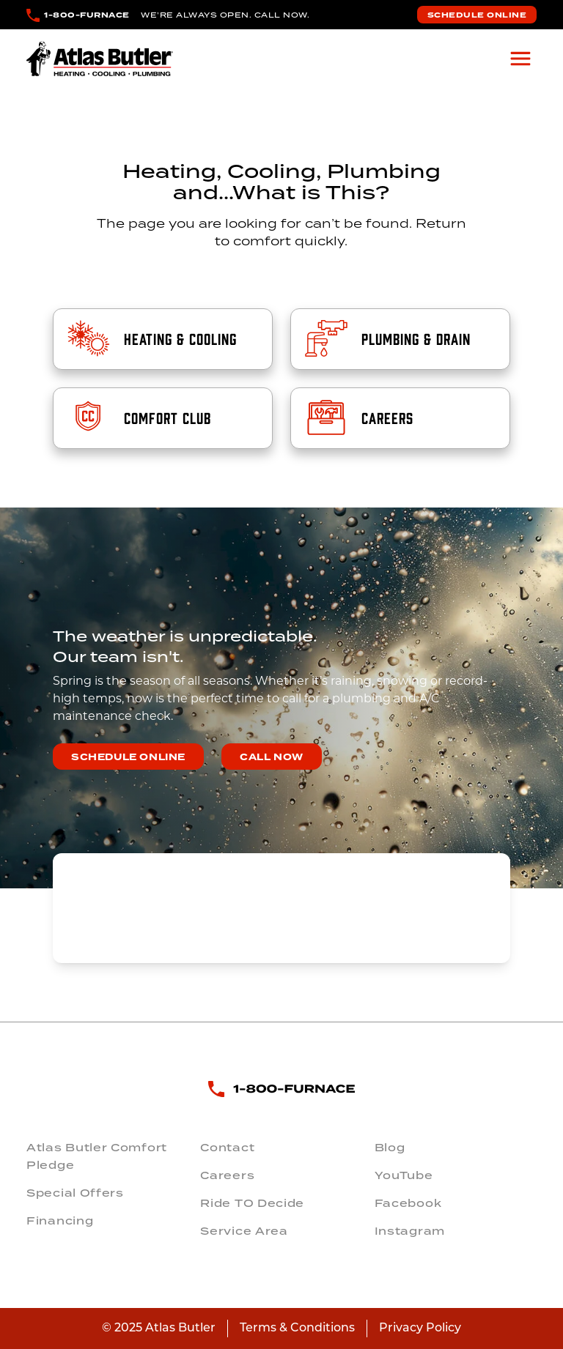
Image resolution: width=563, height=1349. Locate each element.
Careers (227, 1175)
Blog (390, 1147)
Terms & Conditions (297, 1328)
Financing (59, 1221)
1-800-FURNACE (87, 15)
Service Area (243, 1231)
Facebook (408, 1203)
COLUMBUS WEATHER (281, 908)
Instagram (410, 1231)
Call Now (271, 757)
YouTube (404, 1175)
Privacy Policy (420, 1328)
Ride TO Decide (252, 1203)
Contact (227, 1147)
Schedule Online (477, 15)
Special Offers (75, 1193)
